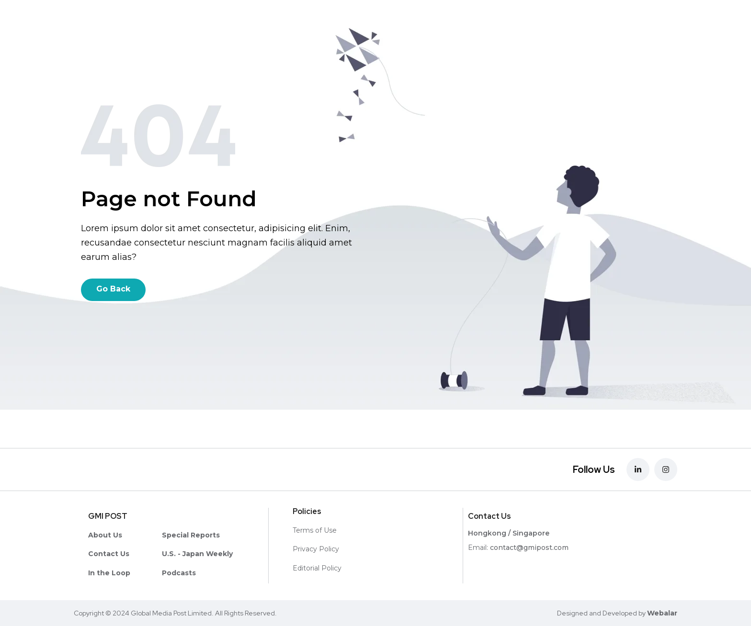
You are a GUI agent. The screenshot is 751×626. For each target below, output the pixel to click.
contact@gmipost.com (529, 547)
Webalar (662, 613)
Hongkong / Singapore (508, 533)
